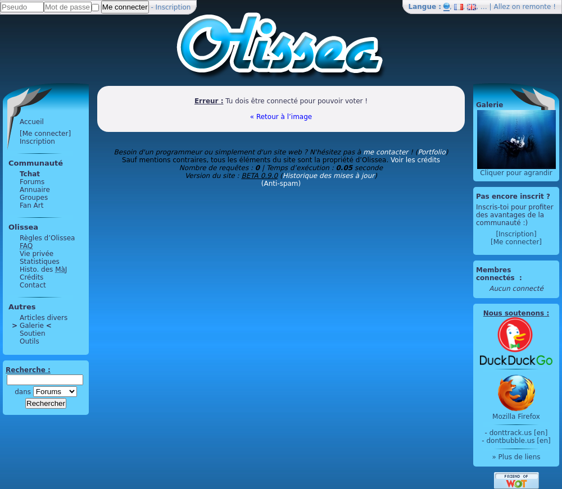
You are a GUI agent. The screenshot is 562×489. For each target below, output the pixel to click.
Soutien (33, 333)
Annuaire (35, 190)
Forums (32, 182)
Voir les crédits (415, 160)
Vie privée (36, 254)
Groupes (34, 198)
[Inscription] (516, 234)
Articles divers (43, 318)
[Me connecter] (45, 134)
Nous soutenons (513, 313)
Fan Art (31, 205)
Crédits (31, 277)
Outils (29, 341)
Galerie (32, 326)
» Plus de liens (516, 457)
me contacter (385, 152)
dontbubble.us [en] (518, 441)
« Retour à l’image (281, 117)
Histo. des (43, 269)
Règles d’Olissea (47, 238)
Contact (33, 285)
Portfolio (431, 152)
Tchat (30, 174)
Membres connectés (496, 274)
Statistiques (40, 262)
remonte (537, 7)
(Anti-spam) (281, 184)
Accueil (32, 122)
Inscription (173, 7)
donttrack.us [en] (519, 433)
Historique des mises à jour (329, 176)
